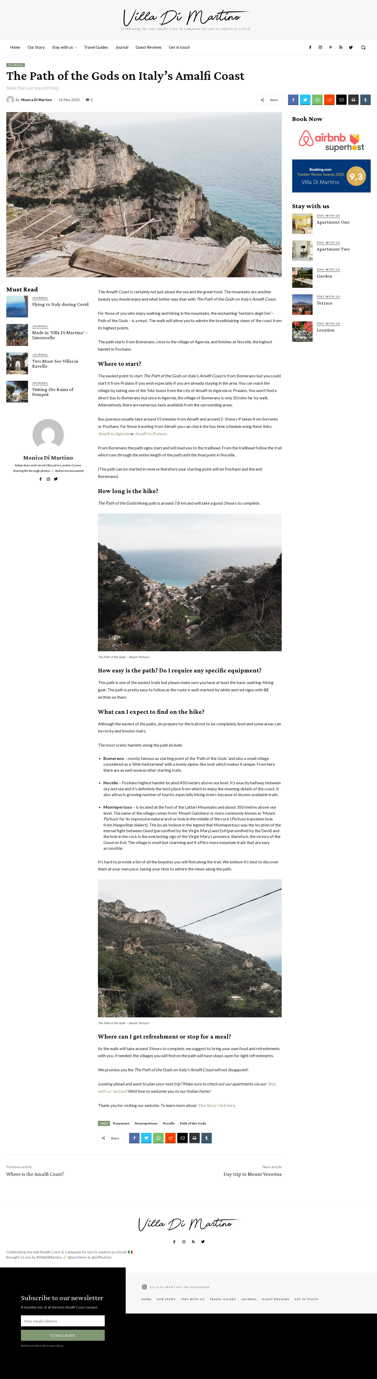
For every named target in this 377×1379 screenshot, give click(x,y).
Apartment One (333, 222)
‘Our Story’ (207, 1105)
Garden (324, 276)
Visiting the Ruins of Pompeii (52, 392)
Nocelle (169, 1123)
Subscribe (62, 1335)
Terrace (324, 303)
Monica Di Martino (36, 100)
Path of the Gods (193, 1123)
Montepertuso (146, 1123)
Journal (15, 65)
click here (226, 1105)
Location (326, 330)
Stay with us (328, 215)
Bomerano (121, 1123)
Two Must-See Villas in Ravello (55, 363)
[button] (363, 47)
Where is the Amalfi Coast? (35, 1174)
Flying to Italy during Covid (60, 304)
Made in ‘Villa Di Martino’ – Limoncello (60, 335)
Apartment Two (333, 249)
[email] (63, 1320)
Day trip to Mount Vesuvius (253, 1174)
